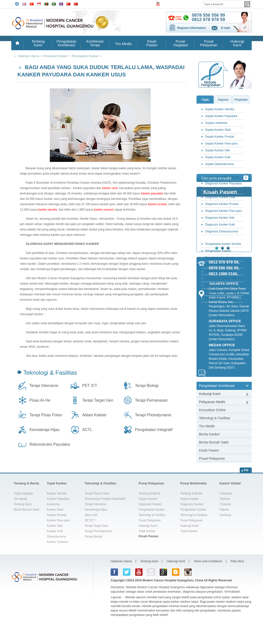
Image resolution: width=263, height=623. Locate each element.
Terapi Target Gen (97, 400)
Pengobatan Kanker (152, 509)
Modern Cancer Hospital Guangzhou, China (173, 580)
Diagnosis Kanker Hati (219, 217)
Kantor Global (230, 483)
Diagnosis (223, 99)
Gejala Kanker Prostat (219, 136)
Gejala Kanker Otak (218, 130)
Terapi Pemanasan (151, 400)
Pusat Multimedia (193, 483)
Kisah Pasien (152, 43)
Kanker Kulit (55, 531)
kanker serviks (47, 209)
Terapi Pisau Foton (45, 415)
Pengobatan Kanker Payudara (217, 251)
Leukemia (53, 504)
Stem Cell (91, 515)
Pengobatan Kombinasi (67, 43)
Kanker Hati (54, 525)
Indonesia (226, 493)
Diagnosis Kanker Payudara (223, 183)
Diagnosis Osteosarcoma (221, 231)
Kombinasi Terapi (95, 43)
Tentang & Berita (26, 483)
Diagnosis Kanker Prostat (221, 204)
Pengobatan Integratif (153, 430)
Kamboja (225, 515)
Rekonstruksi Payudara (49, 444)
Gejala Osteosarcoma (219, 164)
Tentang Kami (37, 43)
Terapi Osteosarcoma (219, 298)
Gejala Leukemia (216, 123)
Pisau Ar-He (39, 400)
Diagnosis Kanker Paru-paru (223, 211)
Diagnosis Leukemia (218, 190)
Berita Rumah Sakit (214, 442)
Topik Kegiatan (23, 493)
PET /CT (89, 385)
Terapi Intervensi (43, 385)
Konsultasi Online (212, 410)
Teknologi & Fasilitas (50, 372)
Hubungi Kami (237, 43)
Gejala (205, 99)
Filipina (224, 509)
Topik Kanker (57, 483)
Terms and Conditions (208, 561)
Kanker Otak (55, 509)
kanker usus (110, 188)
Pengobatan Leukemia (220, 257)
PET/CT (90, 520)
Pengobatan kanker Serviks (223, 244)
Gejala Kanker (148, 499)
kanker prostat (157, 204)
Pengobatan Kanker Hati (221, 285)
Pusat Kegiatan (180, 43)
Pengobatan (241, 99)
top (246, 470)
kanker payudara (152, 193)
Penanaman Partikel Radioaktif (105, 499)
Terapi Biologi (146, 385)
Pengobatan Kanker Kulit (221, 292)
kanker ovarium (104, 209)
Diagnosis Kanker (150, 504)
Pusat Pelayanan (209, 43)
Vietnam (225, 499)
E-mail (225, 28)
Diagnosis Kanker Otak (220, 197)
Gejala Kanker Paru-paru (221, 143)
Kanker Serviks (57, 493)
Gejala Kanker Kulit (217, 157)
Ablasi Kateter (94, 415)
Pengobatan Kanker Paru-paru (221, 279)
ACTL (87, 430)
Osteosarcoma (56, 536)
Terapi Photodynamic (153, 415)
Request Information (191, 28)
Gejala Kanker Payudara (221, 116)
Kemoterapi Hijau (44, 430)
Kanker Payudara (58, 499)
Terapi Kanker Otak (217, 264)
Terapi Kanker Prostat (219, 271)
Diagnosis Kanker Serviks (222, 176)
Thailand (225, 504)
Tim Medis (123, 44)
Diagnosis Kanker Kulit (220, 224)
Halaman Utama (121, 561)
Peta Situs (237, 561)
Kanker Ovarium (57, 542)
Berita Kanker (209, 434)
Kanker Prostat (56, 515)
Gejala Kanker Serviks (219, 109)
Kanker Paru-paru (58, 520)
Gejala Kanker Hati (217, 150)
